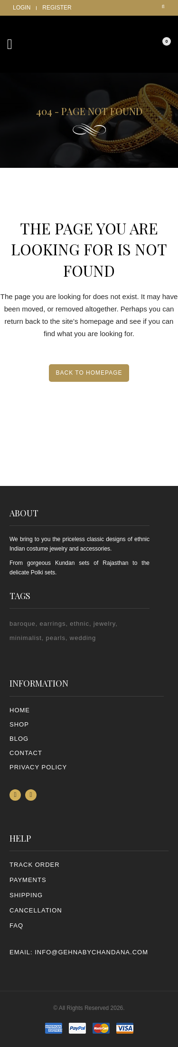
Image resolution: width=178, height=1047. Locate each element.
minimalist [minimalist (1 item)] (25, 637)
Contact (25, 752)
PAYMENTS (28, 879)
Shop (19, 724)
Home (19, 710)
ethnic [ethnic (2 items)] (79, 623)
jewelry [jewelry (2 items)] (105, 623)
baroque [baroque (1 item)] (22, 623)
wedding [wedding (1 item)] (83, 637)
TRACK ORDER (34, 864)
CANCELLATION (35, 910)
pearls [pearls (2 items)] (56, 637)
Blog (18, 738)
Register (56, 7)
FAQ (16, 925)
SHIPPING (26, 895)
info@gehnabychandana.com (91, 952)
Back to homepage (89, 372)
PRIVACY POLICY (38, 767)
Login (21, 7)
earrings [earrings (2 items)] (53, 623)
